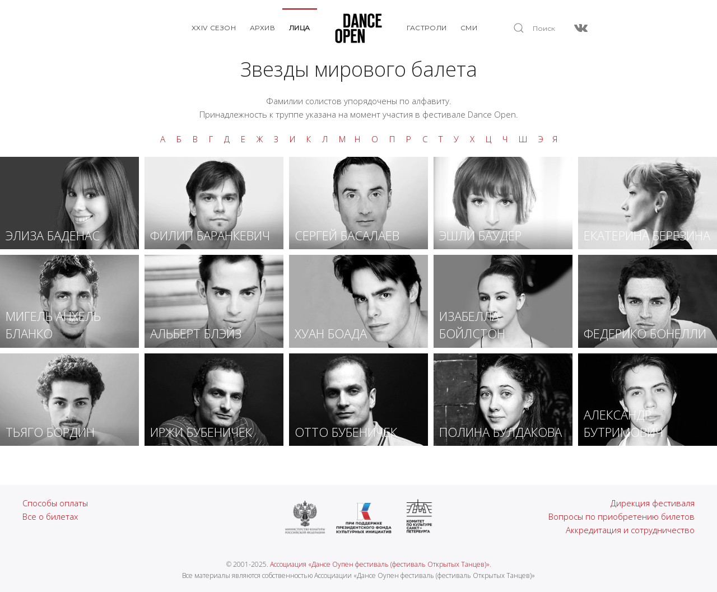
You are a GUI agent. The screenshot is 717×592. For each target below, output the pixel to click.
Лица (299, 28)
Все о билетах (50, 516)
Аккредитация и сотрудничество (630, 529)
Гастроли (427, 28)
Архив (263, 28)
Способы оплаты (55, 503)
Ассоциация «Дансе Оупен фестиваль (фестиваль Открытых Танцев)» (380, 564)
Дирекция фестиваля (653, 503)
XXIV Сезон (214, 28)
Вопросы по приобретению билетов (621, 516)
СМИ (469, 28)
